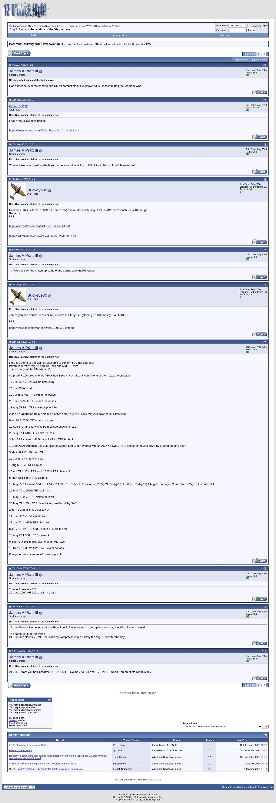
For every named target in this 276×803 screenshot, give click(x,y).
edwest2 (16, 106)
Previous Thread (130, 692)
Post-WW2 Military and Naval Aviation (100, 26)
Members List (119, 35)
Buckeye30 (37, 190)
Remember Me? (257, 26)
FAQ (33, 35)
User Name (222, 25)
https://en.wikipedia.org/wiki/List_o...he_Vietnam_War (42, 235)
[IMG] (12, 723)
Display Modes (258, 59)
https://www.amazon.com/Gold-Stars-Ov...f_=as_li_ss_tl (44, 130)
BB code (13, 718)
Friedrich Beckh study (20, 750)
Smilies (13, 720)
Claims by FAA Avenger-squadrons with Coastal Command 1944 (42, 763)
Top (271, 787)
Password (221, 30)
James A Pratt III (23, 71)
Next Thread (147, 692)
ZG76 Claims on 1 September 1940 (27, 745)
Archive (262, 787)
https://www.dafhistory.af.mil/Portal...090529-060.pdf (41, 327)
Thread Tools (240, 59)
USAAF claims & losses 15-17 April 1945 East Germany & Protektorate (46, 769)
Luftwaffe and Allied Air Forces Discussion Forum (38, 26)
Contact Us (228, 787)
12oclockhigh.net (246, 787)
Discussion (72, 26)
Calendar (225, 35)
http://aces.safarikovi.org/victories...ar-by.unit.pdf (39, 226)
